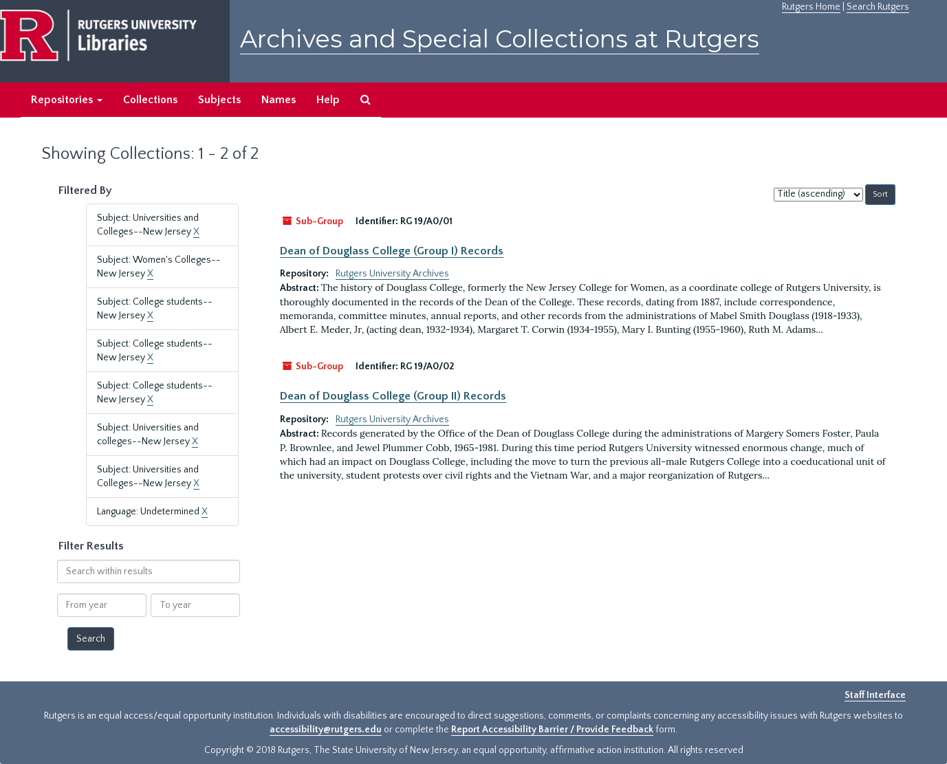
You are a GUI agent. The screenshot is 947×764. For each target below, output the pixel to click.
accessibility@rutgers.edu (326, 729)
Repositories (66, 100)
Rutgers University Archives (392, 273)
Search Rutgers (878, 6)
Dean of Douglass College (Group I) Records (391, 251)
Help (328, 100)
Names (278, 100)
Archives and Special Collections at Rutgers (499, 39)
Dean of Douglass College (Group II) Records (393, 396)
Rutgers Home (811, 6)
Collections (150, 100)
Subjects (219, 100)
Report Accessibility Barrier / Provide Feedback (552, 729)
